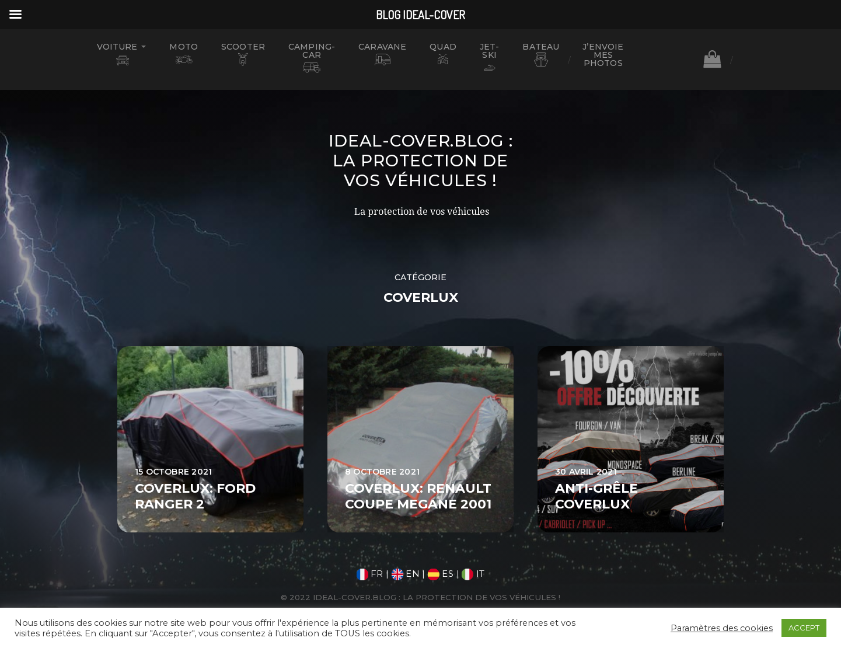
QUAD (443, 46)
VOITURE (117, 46)
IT (473, 573)
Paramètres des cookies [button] (722, 628)
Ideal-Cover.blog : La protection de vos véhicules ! (421, 160)
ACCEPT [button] (803, 627)
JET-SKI (490, 50)
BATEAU (540, 46)
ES (440, 573)
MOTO (183, 46)
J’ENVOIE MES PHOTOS (602, 54)
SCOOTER (243, 46)
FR (370, 573)
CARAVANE (382, 46)
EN (406, 573)
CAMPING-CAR (311, 50)
